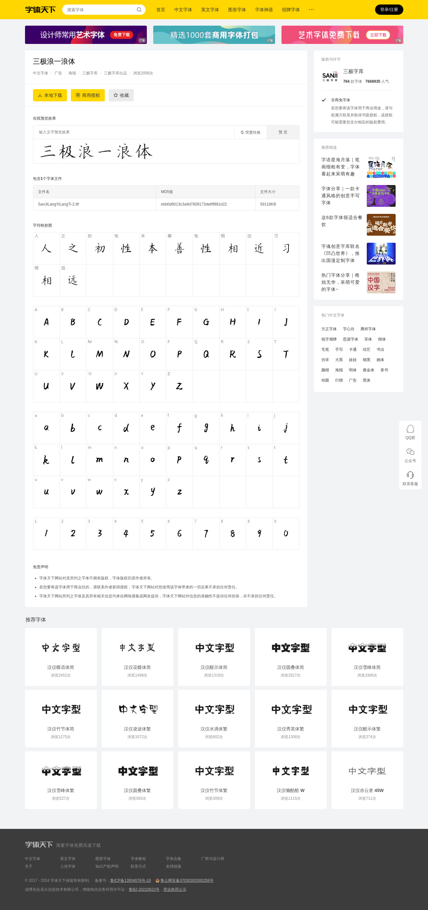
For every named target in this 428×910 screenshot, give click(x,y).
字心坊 (349, 329)
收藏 (124, 95)
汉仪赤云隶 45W (367, 790)
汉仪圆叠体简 (290, 667)
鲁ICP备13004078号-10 (130, 880)
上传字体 (68, 866)
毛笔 (325, 349)
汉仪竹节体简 (60, 728)
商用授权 (91, 95)
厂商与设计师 (212, 858)
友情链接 (173, 866)
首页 (160, 9)
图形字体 (237, 9)
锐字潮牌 (329, 339)
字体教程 (138, 858)
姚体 (380, 360)
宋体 (368, 339)
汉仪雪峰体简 (367, 667)
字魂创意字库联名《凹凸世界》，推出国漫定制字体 (341, 253)
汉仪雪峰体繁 (60, 790)
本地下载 (53, 95)
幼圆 (325, 380)
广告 (58, 73)
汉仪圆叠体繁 (137, 790)
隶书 (384, 370)
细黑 (367, 360)
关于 (29, 866)
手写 (339, 349)
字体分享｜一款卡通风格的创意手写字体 (341, 195)
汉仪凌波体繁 (137, 728)
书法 (380, 349)
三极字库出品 (115, 73)
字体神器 (264, 9)
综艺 (367, 349)
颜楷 (325, 370)
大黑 (339, 360)
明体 (353, 370)
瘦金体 (368, 370)
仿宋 (325, 360)
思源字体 (350, 339)
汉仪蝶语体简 (60, 667)
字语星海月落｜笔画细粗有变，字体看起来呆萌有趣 (341, 166)
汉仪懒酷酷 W (291, 790)
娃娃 (353, 360)
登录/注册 (389, 9)
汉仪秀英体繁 (290, 728)
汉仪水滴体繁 (214, 728)
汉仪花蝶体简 (137, 667)
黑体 (367, 380)
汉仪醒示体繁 (367, 728)
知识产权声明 (107, 866)
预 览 (283, 132)
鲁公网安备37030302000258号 (186, 880)
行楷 (339, 380)
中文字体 (183, 9)
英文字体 (210, 9)
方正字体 (329, 329)
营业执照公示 (175, 889)
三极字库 (90, 73)
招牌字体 (291, 9)
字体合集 (173, 858)
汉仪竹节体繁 (214, 790)
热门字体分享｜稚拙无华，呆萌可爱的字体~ (341, 282)
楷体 (382, 339)
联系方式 (138, 866)
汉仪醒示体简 (214, 667)
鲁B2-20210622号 (144, 889)
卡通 (353, 349)
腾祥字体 (368, 329)
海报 (72, 73)
